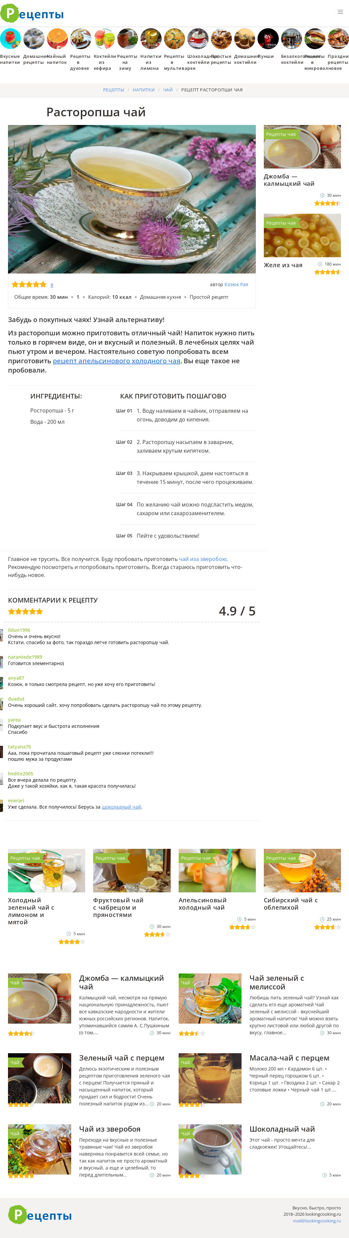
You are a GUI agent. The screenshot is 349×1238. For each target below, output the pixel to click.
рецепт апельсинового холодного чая (116, 360)
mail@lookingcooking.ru (317, 1221)
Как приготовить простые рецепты (32, 13)
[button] (340, 12)
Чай (14, 982)
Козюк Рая (236, 284)
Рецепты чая (281, 134)
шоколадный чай (121, 807)
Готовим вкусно (40, 1215)
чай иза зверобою (203, 559)
